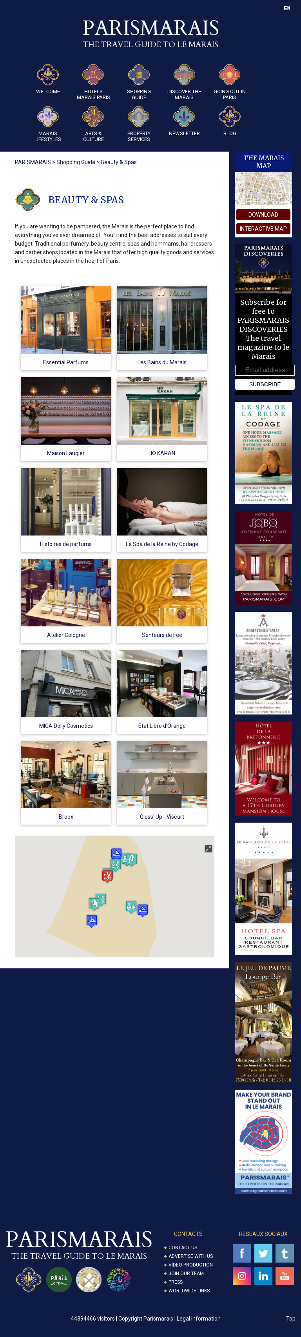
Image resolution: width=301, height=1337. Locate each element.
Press (176, 1282)
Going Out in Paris (230, 82)
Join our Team (186, 1273)
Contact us (183, 1247)
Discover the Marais (184, 82)
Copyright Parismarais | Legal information (169, 1318)
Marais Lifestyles (47, 124)
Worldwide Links (189, 1291)
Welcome (48, 79)
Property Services (138, 124)
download (263, 215)
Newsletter (184, 121)
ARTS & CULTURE (93, 124)
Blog (230, 121)
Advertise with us (191, 1256)
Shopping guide (139, 82)
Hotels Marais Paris (93, 82)
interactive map (263, 229)
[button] (91, 921)
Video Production (191, 1265)
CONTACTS (188, 1234)
